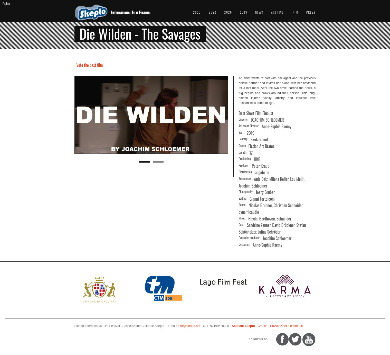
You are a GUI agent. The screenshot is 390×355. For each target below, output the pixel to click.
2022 (212, 12)
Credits (262, 326)
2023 (197, 12)
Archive (277, 12)
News (259, 12)
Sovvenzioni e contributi (286, 326)
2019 (243, 12)
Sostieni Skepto (243, 326)
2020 (228, 12)
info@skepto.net (189, 326)
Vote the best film (90, 65)
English (6, 4)
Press (310, 12)
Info (295, 12)
